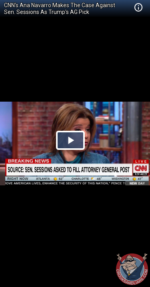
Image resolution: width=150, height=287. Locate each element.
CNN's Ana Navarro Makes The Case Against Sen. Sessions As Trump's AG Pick (59, 8)
